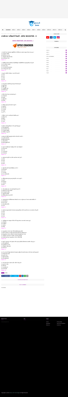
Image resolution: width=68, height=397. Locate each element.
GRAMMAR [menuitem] (8, 29)
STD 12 (57, 54)
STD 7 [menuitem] (33, 29)
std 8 (57, 70)
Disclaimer (48, 323)
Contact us (59, 325)
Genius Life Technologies (14, 392)
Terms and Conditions (61, 323)
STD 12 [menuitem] (59, 29)
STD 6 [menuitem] (28, 29)
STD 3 (57, 58)
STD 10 (57, 50)
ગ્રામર (57, 72)
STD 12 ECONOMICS (57, 56)
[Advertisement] (34, 9)
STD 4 (57, 60)
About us (48, 325)
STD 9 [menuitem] (43, 29)
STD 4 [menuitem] (18, 29)
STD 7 (57, 64)
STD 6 (57, 62)
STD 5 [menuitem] (23, 29)
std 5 (57, 68)
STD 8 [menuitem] (38, 29)
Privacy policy (59, 321)
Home (2, 33)
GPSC (5, 33)
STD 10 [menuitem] (48, 29)
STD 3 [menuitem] (13, 29)
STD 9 (57, 66)
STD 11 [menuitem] (54, 29)
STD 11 (57, 52)
